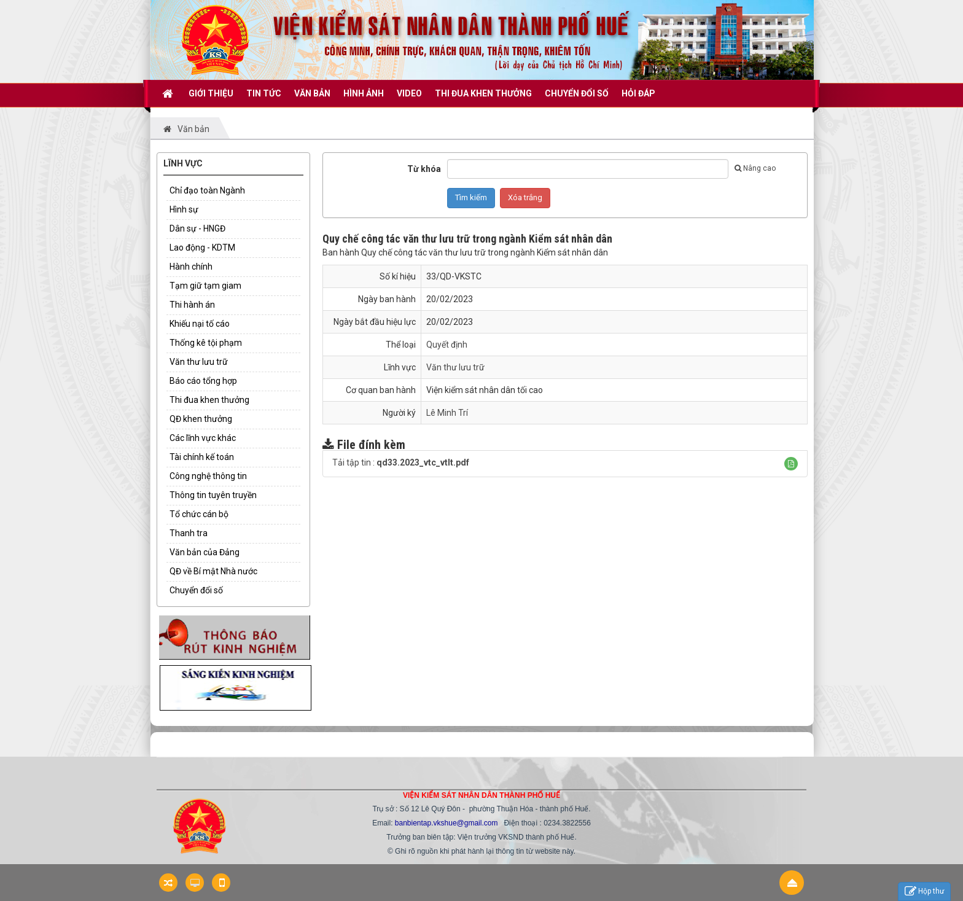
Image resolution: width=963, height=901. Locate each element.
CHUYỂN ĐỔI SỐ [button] (577, 93)
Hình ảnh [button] (363, 93)
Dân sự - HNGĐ (197, 228)
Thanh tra (189, 533)
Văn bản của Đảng (205, 552)
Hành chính (191, 266)
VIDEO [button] (409, 93)
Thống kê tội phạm (206, 343)
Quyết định (446, 344)
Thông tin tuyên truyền (213, 495)
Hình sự (184, 209)
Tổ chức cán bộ (199, 514)
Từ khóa (424, 169)
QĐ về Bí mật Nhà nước (213, 571)
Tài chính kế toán (202, 457)
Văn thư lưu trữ (199, 362)
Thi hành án (192, 305)
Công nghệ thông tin (208, 476)
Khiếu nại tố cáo (200, 324)
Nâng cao (755, 168)
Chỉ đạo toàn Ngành (207, 190)
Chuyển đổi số (196, 590)
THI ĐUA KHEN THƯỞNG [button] (483, 93)
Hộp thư (924, 891)
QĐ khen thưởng (201, 419)
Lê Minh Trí (447, 413)
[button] (791, 463)
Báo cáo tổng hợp (203, 381)
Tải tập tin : (400, 462)
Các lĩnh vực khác (203, 438)
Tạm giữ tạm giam (205, 286)
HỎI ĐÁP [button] (638, 93)
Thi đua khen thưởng (209, 400)
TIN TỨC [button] (263, 93)
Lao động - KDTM (202, 247)
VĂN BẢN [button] (312, 93)
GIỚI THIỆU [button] (211, 93)
